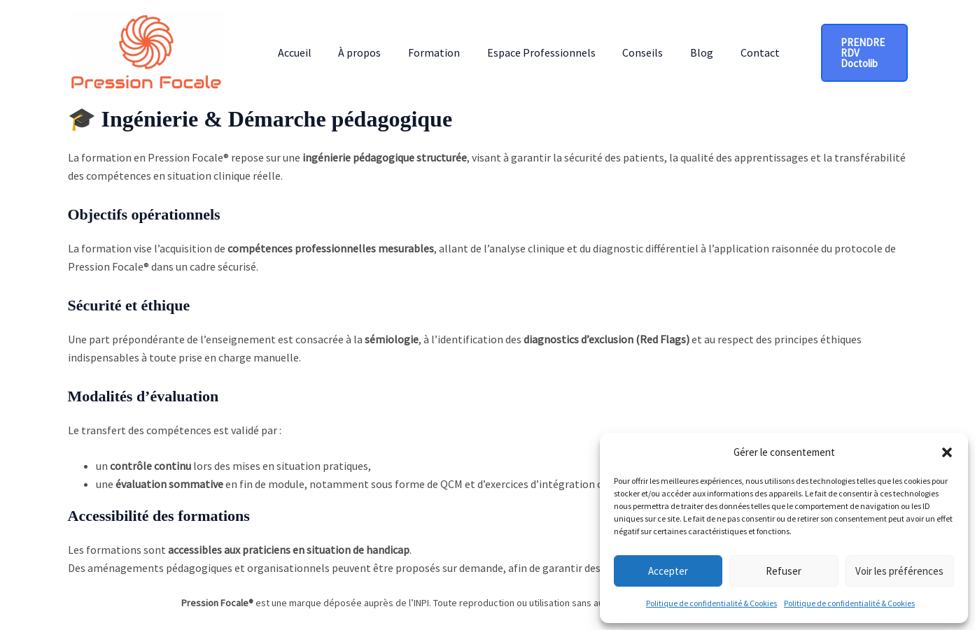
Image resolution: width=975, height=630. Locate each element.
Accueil (292, 52)
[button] (947, 452)
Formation (423, 52)
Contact (730, 52)
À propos (353, 52)
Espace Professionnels (525, 52)
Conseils (622, 52)
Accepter (668, 571)
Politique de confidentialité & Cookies (711, 603)
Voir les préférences (899, 571)
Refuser (783, 571)
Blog (676, 52)
